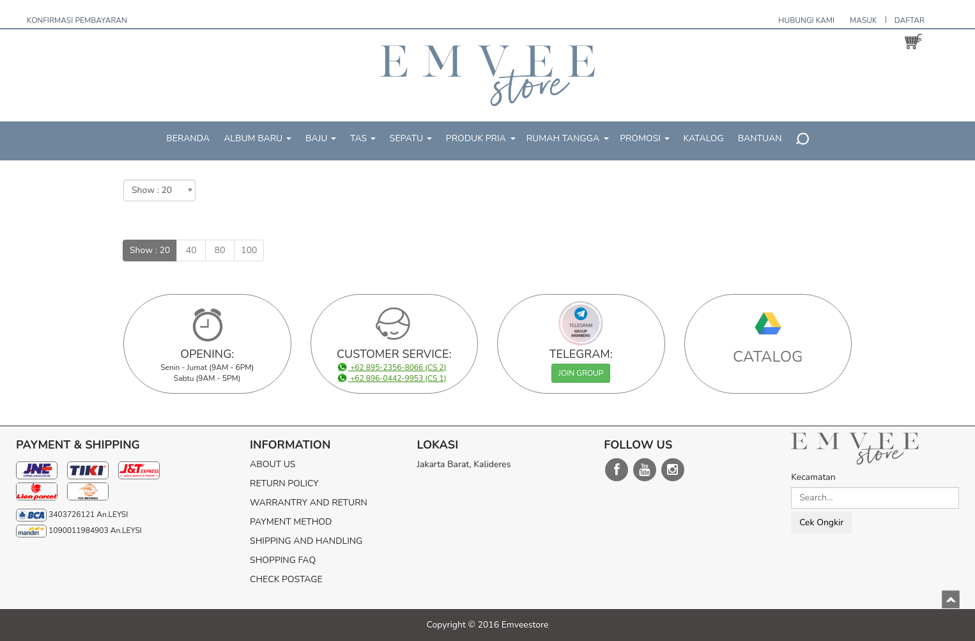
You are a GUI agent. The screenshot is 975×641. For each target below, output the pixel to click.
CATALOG (768, 356)
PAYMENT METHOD (291, 522)
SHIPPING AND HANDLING (306, 541)
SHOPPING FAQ (283, 560)
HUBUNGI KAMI (806, 20)
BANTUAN (760, 138)
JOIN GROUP (580, 373)
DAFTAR (909, 20)
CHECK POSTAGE (286, 579)
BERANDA (188, 138)
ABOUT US (272, 464)
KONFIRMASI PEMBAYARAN (77, 20)
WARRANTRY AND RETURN (308, 503)
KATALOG (704, 138)
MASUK (863, 20)
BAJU (320, 138)
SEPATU (411, 138)
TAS (363, 138)
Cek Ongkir (821, 522)
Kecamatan (813, 477)
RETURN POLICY (284, 483)
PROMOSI (644, 138)
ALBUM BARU (257, 138)
